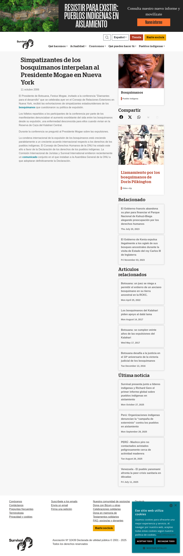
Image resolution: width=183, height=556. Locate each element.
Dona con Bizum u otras (106, 505)
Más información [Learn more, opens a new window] (166, 534)
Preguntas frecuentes (21, 509)
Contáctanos (16, 505)
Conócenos (96, 46)
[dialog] (156, 527)
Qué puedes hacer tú (121, 46)
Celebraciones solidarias (107, 509)
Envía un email (59, 505)
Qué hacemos (57, 46)
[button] (107, 37)
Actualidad (77, 46)
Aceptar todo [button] (144, 541)
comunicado (29, 157)
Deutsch (139, 501)
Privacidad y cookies (20, 516)
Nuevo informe (153, 22)
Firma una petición (61, 509)
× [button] (175, 505)
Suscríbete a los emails (64, 501)
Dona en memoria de (105, 512)
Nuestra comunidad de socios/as (111, 501)
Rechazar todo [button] (166, 541)
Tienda (136, 37)
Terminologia (16, 512)
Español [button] (119, 37)
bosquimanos (27, 107)
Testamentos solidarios (106, 516)
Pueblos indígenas (151, 46)
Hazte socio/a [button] (155, 37)
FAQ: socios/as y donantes (108, 520)
